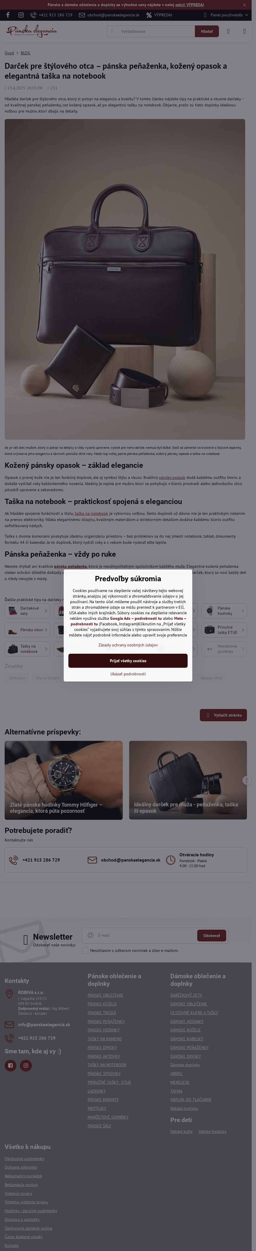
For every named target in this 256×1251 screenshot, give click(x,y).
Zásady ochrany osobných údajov (128, 645)
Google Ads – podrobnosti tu (136, 618)
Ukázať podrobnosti (128, 674)
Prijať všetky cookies (128, 660)
